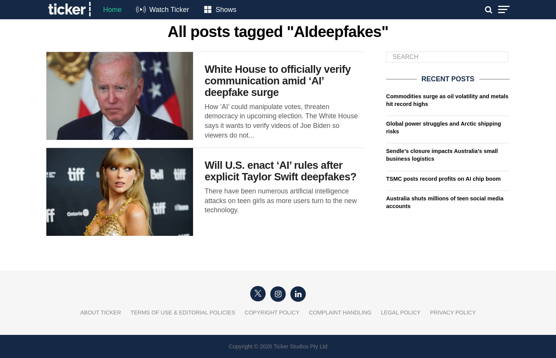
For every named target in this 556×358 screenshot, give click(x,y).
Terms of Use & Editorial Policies (183, 312)
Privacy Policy (453, 312)
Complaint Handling (340, 312)
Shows (225, 9)
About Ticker (100, 312)
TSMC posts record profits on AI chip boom (443, 179)
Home (112, 9)
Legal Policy (401, 312)
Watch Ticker (169, 9)
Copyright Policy (272, 312)
